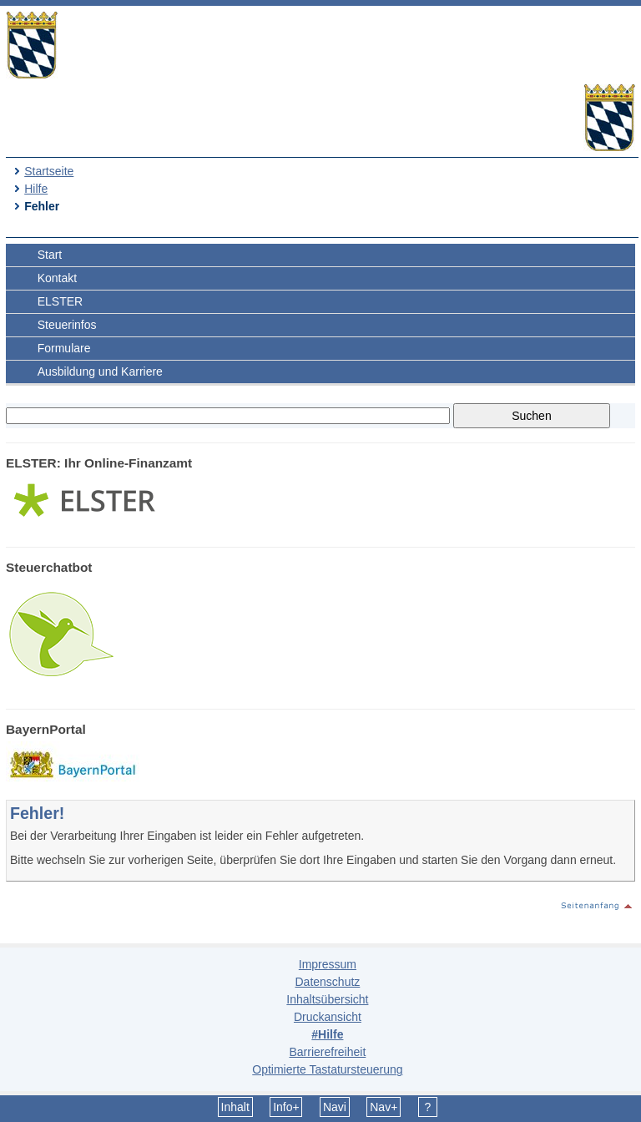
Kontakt (57, 278)
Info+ (286, 1107)
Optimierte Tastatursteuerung (327, 1069)
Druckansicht (327, 1016)
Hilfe (36, 188)
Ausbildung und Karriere (100, 371)
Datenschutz (327, 981)
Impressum (327, 964)
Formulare (64, 348)
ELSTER (60, 301)
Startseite (48, 171)
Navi (334, 1107)
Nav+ (383, 1107)
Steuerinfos (67, 324)
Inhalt (235, 1107)
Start (50, 254)
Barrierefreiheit (327, 1052)
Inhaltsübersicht (327, 999)
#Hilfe (327, 1034)
